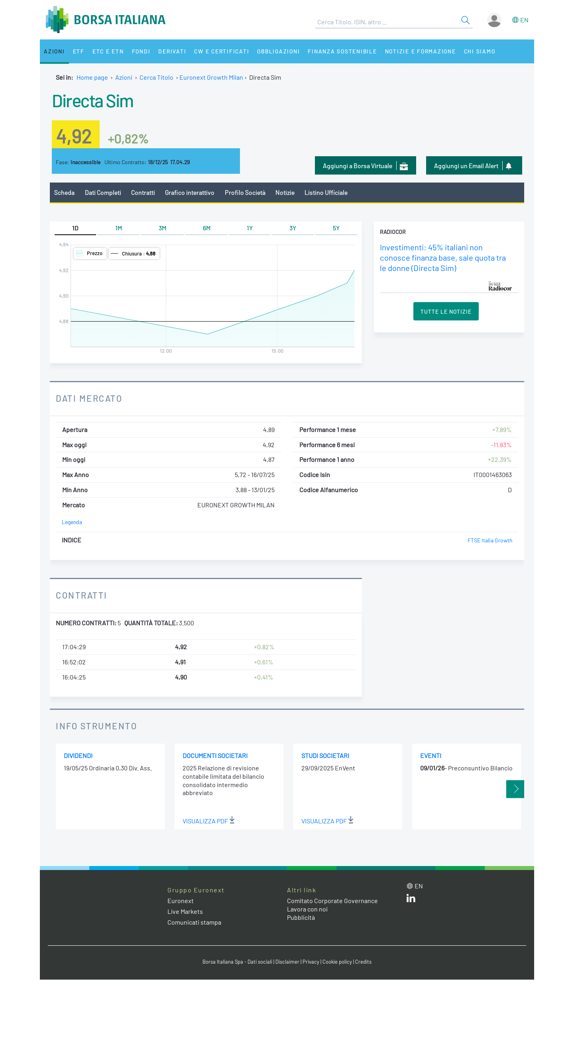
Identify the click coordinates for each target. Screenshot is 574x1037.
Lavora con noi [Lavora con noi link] (307, 909)
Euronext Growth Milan (211, 77)
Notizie (285, 192)
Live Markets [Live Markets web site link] (185, 911)
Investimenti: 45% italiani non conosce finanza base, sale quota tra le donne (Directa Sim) (443, 257)
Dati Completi (103, 192)
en (524, 20)
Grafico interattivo (189, 192)
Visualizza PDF (209, 821)
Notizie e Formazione (420, 51)
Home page (92, 77)
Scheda (64, 192)
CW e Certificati (221, 51)
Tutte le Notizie (446, 311)
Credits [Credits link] (363, 961)
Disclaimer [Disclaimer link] (287, 961)
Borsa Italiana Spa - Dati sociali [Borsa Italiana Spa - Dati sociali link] (237, 961)
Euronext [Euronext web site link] (180, 900)
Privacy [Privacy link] (311, 961)
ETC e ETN (108, 51)
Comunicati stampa (194, 922)
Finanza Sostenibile (342, 51)
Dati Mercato (89, 398)
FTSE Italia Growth (490, 540)
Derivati (172, 51)
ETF (79, 51)
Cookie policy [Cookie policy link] (337, 961)
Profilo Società (245, 192)
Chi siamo (479, 51)
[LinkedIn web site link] (411, 899)
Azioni (54, 51)
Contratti (143, 192)
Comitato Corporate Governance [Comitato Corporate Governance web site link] (332, 900)
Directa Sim (93, 100)
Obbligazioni (278, 51)
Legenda (72, 521)
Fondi (141, 51)
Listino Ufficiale (326, 192)
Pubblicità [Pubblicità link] (301, 917)
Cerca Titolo (156, 77)
